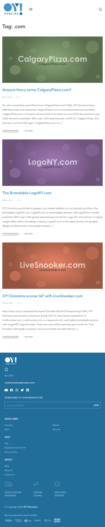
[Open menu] (30, 9)
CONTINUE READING (10, 131)
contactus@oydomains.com (19, 382)
